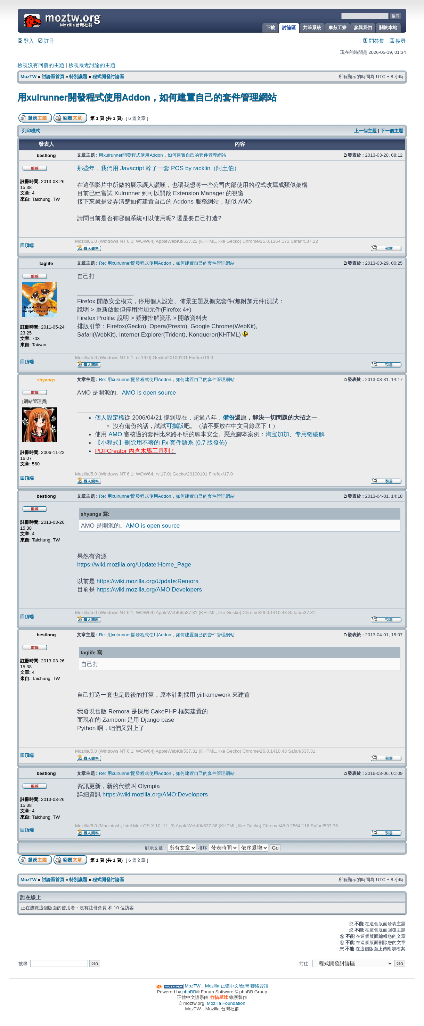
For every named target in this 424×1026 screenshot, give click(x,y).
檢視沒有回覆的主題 (40, 65)
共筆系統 (312, 27)
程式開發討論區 (108, 76)
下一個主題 (392, 130)
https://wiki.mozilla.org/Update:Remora (148, 581)
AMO (115, 434)
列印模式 (31, 130)
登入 (26, 41)
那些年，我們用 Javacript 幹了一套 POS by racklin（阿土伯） (158, 168)
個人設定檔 (109, 417)
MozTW (79, 20)
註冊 (46, 41)
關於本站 (388, 27)
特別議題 (78, 76)
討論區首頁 (53, 76)
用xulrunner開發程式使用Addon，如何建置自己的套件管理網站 (147, 97)
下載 (270, 27)
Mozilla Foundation (226, 1003)
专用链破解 (310, 434)
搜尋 (398, 41)
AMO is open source (149, 392)
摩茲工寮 (337, 27)
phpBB (189, 991)
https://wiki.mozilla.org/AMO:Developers (149, 589)
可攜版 (175, 425)
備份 (229, 417)
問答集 (373, 41)
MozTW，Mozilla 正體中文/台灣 (217, 985)
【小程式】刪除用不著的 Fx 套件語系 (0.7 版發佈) (161, 442)
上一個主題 (365, 130)
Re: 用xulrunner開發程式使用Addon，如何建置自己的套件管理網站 (166, 263)
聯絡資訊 (259, 985)
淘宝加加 (277, 434)
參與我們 (363, 27)
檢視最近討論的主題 (91, 65)
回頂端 (27, 245)
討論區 (289, 27)
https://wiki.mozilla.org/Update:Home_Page (134, 564)
